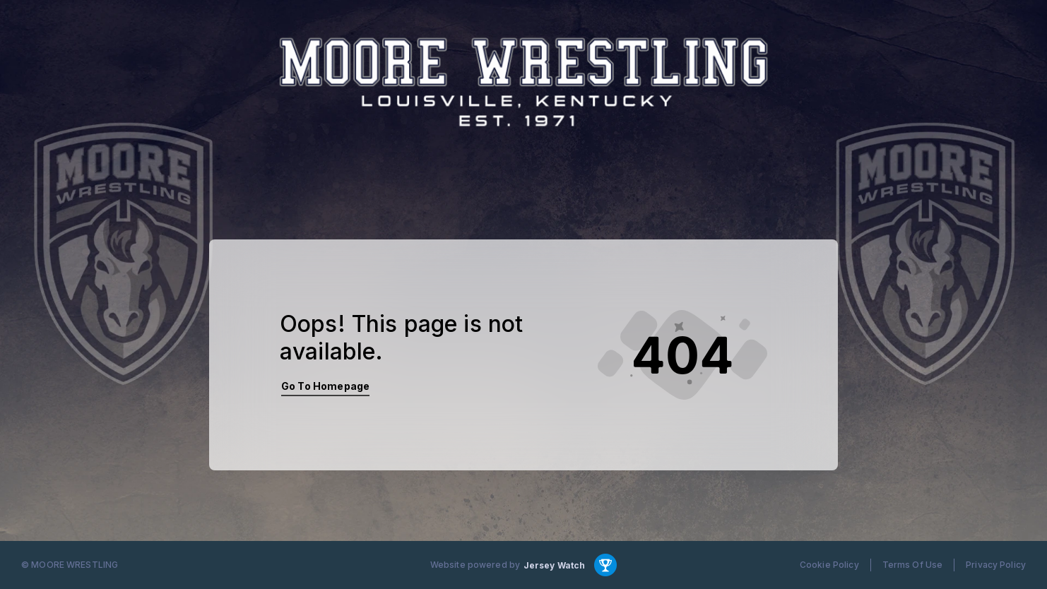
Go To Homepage (325, 386)
